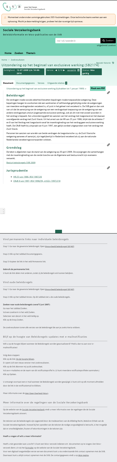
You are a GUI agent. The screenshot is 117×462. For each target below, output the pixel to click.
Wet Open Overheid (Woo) (36, 393)
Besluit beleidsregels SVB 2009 (20, 162)
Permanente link (108, 92)
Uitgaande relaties (57, 83)
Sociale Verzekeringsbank (33, 409)
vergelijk (71, 70)
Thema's (30, 53)
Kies (78, 69)
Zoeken (110, 40)
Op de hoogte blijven (25, 359)
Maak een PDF (98, 88)
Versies (41, 83)
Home (8, 53)
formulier (29, 447)
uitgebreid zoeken (106, 45)
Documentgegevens (25, 83)
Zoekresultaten (17, 60)
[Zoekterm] (77, 40)
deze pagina (83, 455)
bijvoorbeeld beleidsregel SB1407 (59, 246)
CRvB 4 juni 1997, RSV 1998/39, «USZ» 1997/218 (36, 181)
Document (8, 83)
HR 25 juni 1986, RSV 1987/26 (27, 176)
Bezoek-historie (103, 63)
